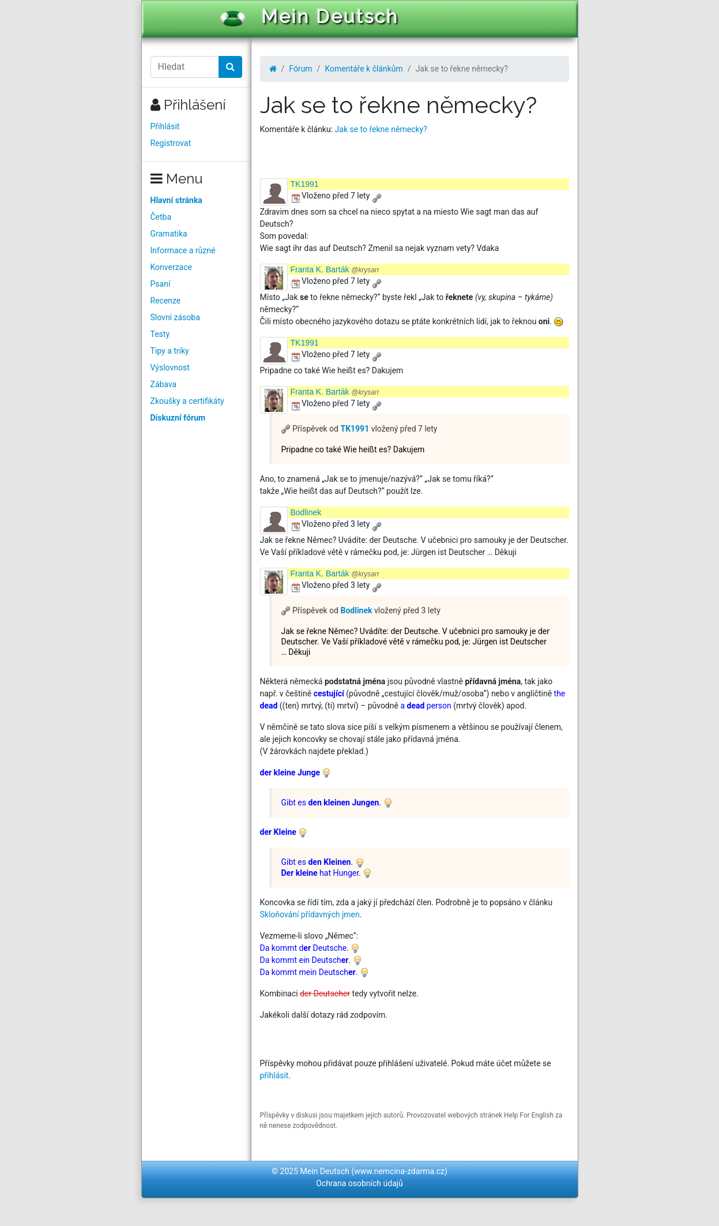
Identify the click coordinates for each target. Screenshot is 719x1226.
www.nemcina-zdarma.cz (399, 1171)
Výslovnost (170, 367)
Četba (161, 217)
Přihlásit (165, 126)
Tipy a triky (169, 350)
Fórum (300, 68)
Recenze (165, 300)
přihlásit (274, 1075)
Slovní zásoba (175, 317)
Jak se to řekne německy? (381, 129)
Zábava (163, 384)
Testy (160, 334)
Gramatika (168, 233)
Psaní (160, 283)
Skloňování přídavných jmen (310, 914)
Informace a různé (183, 250)
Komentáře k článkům (363, 68)
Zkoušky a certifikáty (187, 401)
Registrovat (170, 143)
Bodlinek (306, 512)
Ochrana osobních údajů (359, 1183)
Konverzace (171, 267)
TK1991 (305, 184)
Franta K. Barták (335, 269)
